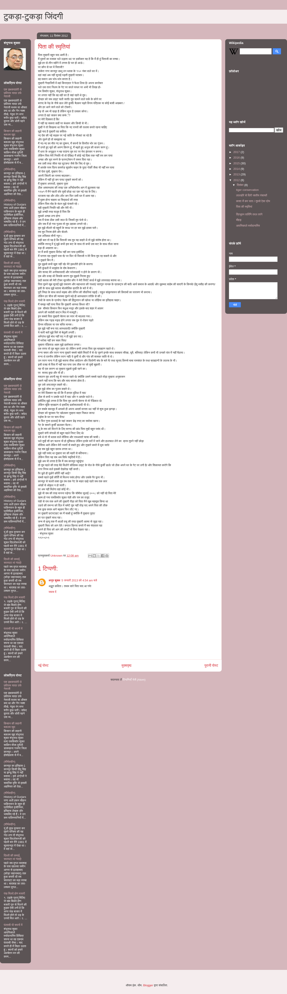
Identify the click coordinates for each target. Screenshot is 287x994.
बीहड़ (238, 220)
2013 (237, 174)
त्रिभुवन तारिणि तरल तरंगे (249, 214)
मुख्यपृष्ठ (127, 665)
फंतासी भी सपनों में (13, 332)
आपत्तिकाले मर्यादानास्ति (248, 225)
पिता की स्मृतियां (244, 206)
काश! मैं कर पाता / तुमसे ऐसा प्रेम (253, 201)
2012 (237, 180)
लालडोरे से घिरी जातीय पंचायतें (251, 195)
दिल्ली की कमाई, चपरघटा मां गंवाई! (13, 264)
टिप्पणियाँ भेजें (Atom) (134, 679)
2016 (237, 157)
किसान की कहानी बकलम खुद (13, 132)
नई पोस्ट (43, 665)
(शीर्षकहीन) (9, 169)
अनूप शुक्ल (54, 580)
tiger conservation (247, 190)
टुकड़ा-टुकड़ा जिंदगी (33, 16)
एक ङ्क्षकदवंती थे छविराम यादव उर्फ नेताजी (13, 93)
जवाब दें (52, 592)
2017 (237, 152)
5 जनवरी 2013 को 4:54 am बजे (79, 580)
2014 (237, 168)
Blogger (148, 985)
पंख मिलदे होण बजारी (14, 301)
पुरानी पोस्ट (211, 665)
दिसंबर (240, 185)
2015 (237, 163)
